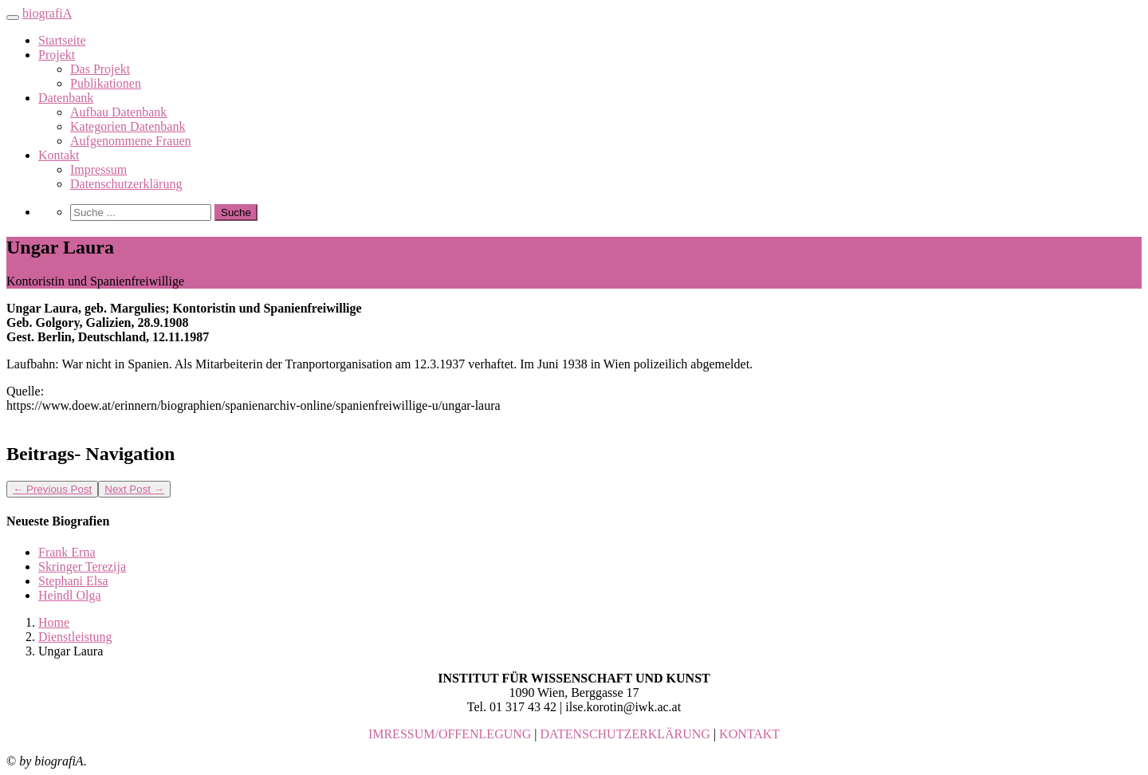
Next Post (134, 489)
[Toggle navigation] (12, 17)
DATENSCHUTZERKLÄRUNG (625, 734)
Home (53, 622)
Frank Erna (67, 552)
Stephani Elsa (73, 581)
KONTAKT (749, 734)
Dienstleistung (75, 636)
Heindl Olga (69, 595)
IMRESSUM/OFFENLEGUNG (449, 734)
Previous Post (52, 489)
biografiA (47, 13)
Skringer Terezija (82, 566)
